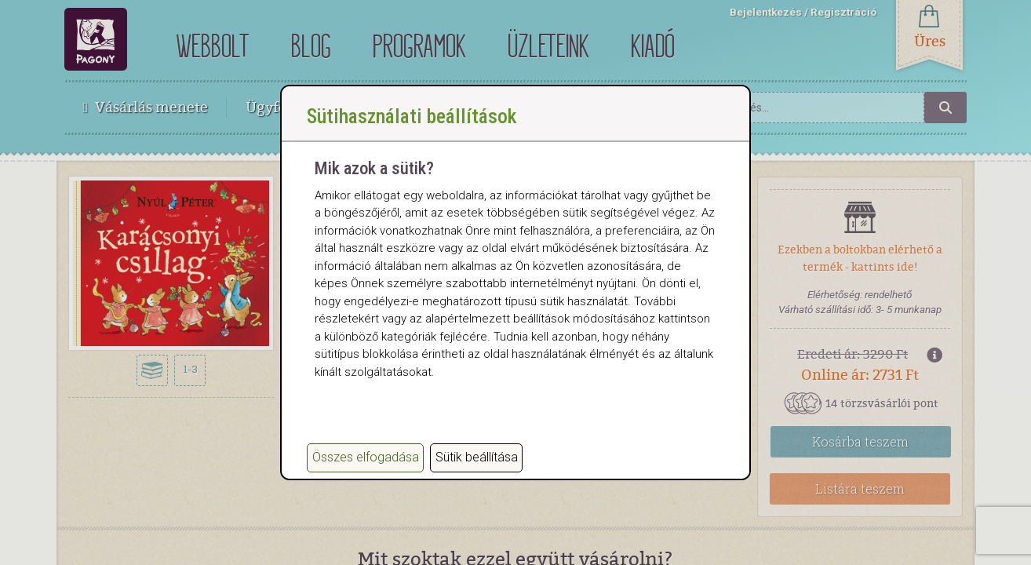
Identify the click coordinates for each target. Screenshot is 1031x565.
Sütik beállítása (476, 457)
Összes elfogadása (365, 457)
